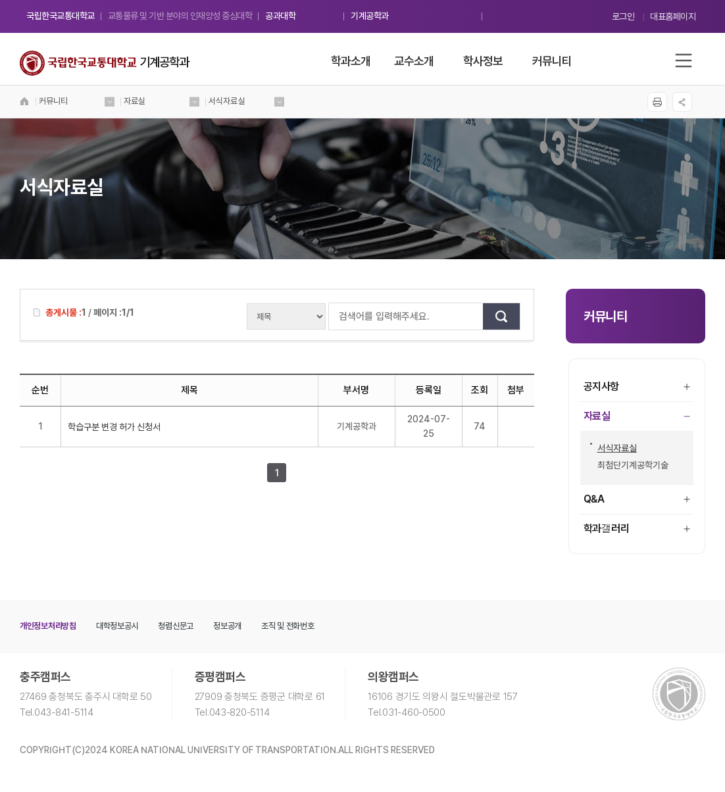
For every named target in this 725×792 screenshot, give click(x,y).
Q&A (637, 499)
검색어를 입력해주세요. (335, 316)
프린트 (657, 102)
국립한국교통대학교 (60, 16)
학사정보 (483, 61)
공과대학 (280, 16)
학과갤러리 (637, 528)
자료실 (637, 416)
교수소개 (414, 61)
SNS (682, 102)
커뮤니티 (552, 61)
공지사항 (637, 386)
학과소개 (350, 61)
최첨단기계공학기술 (629, 465)
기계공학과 (370, 16)
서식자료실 (613, 448)
